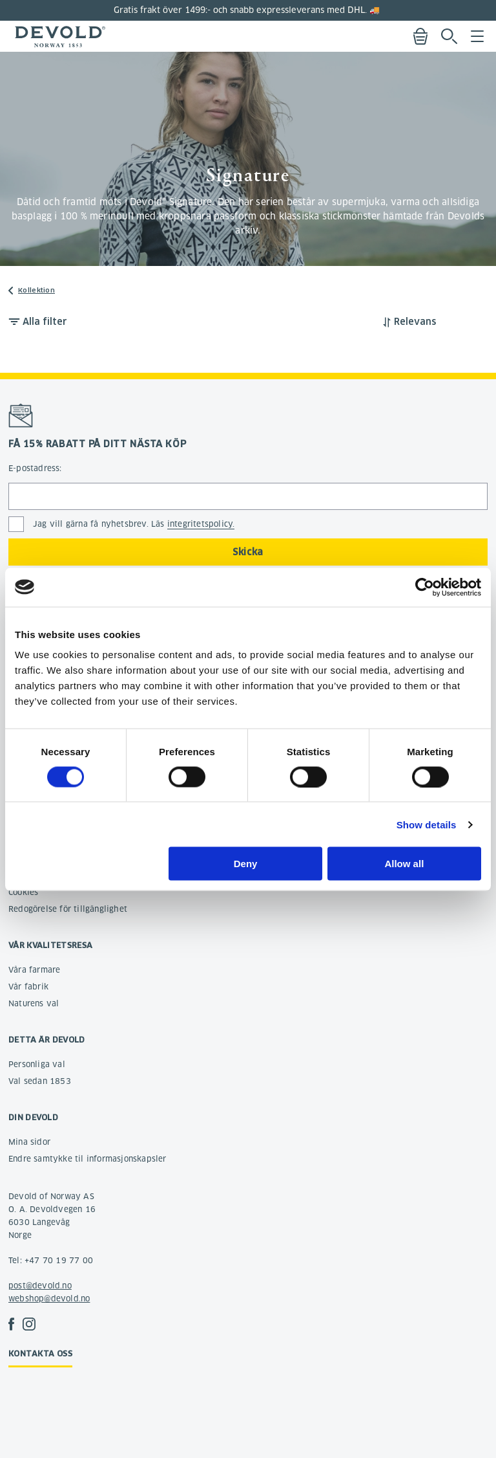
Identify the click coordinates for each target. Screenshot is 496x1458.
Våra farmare (34, 970)
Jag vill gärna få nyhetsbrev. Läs (133, 524)
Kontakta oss (40, 1353)
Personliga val (36, 1064)
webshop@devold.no (49, 1298)
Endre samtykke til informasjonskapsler (87, 1159)
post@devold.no (40, 1285)
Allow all (404, 863)
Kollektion (36, 290)
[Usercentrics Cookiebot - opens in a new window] (424, 587)
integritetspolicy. (201, 524)
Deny (246, 863)
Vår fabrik (28, 986)
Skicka (247, 552)
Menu (477, 36)
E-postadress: (35, 468)
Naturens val (33, 1003)
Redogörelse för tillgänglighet (67, 909)
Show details (427, 824)
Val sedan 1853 (39, 1081)
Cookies (23, 892)
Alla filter (45, 321)
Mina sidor (29, 1142)
